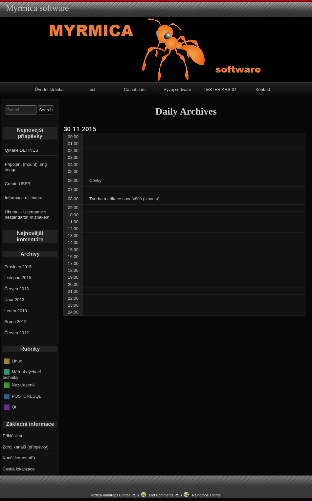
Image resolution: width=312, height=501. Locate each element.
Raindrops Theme (206, 495)
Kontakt (263, 89)
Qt (14, 406)
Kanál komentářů (19, 457)
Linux (17, 360)
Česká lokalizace (19, 469)
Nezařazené (23, 384)
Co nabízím (134, 89)
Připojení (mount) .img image (26, 167)
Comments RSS (169, 495)
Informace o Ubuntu (23, 197)
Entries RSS (129, 495)
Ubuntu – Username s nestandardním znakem (27, 214)
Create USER (18, 183)
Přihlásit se (13, 435)
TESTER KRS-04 (220, 89)
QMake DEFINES (21, 150)
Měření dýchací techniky (22, 374)
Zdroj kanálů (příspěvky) (25, 447)
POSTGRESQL (26, 395)
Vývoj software (177, 89)
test (92, 89)
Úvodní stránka (49, 89)
